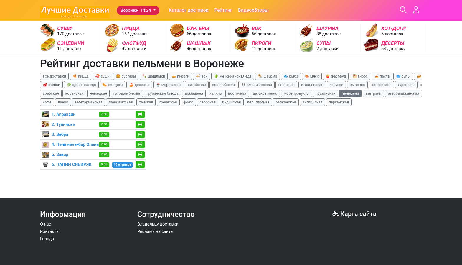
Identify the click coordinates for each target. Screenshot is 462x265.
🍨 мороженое (169, 85)
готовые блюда (126, 93)
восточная (237, 93)
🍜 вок (201, 76)
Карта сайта (354, 214)
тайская (146, 102)
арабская (51, 93)
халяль (215, 93)
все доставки (54, 76)
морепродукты (297, 93)
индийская (231, 102)
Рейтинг (223, 10)
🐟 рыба (290, 76)
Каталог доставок (189, 10)
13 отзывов (122, 165)
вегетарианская (88, 102)
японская (286, 85)
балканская (285, 102)
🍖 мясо (312, 76)
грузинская (325, 93)
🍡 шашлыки (153, 76)
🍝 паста (382, 76)
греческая (168, 102)
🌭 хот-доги (112, 85)
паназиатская (121, 102)
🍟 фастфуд (335, 76)
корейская (74, 93)
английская (312, 102)
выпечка (357, 85)
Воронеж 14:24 (136, 10)
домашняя (194, 93)
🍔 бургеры (126, 76)
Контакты (50, 231)
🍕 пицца (80, 76)
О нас (45, 224)
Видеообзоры (253, 10)
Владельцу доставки (158, 224)
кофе (47, 102)
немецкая (98, 93)
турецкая (406, 85)
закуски (337, 85)
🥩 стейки (51, 85)
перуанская (339, 102)
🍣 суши (102, 76)
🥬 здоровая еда (81, 85)
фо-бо (188, 102)
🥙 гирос (360, 76)
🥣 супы (403, 76)
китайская (197, 85)
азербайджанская (403, 93)
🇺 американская (256, 85)
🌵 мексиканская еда (233, 76)
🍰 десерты (139, 85)
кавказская (381, 85)
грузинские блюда (162, 93)
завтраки (373, 93)
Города (47, 238)
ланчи (63, 102)
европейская (223, 85)
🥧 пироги (180, 76)
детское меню (265, 93)
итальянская (312, 85)
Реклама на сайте (155, 231)
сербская (208, 102)
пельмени (350, 93)
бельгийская (258, 102)
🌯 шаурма (267, 76)
